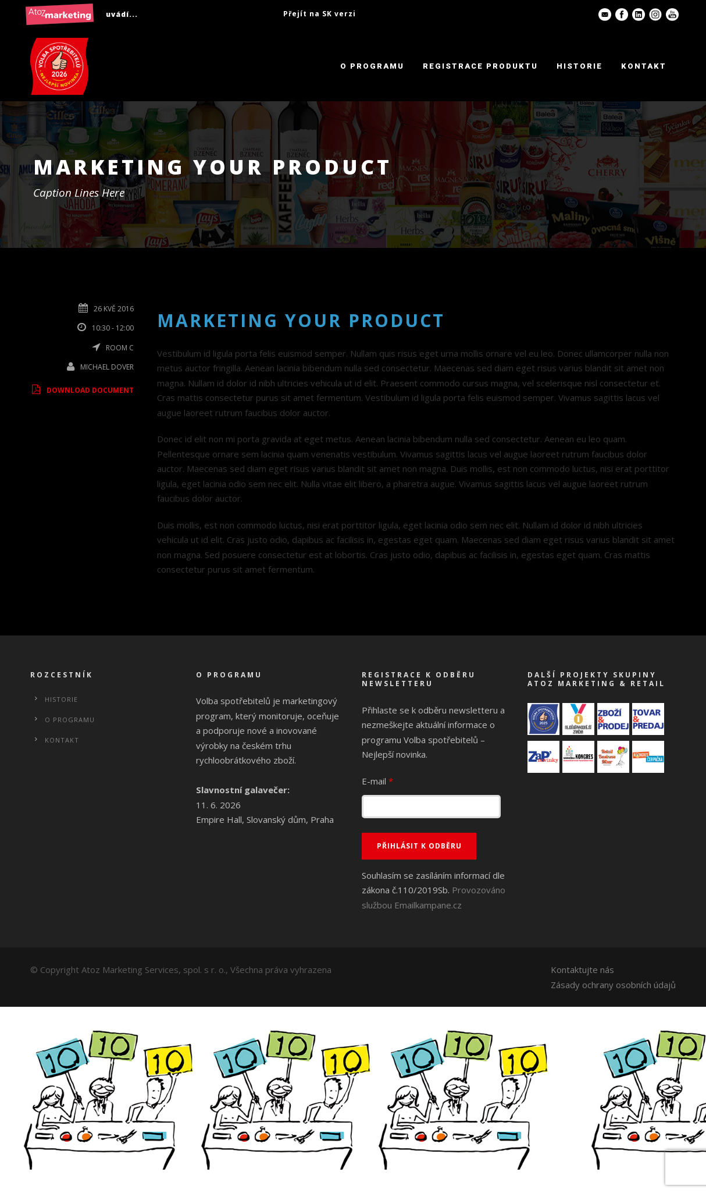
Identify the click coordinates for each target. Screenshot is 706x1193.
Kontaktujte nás (582, 969)
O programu (372, 66)
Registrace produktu (480, 66)
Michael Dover (107, 367)
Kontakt (643, 66)
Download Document (82, 390)
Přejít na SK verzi (319, 14)
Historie (579, 66)
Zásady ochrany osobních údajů (613, 984)
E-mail (377, 781)
